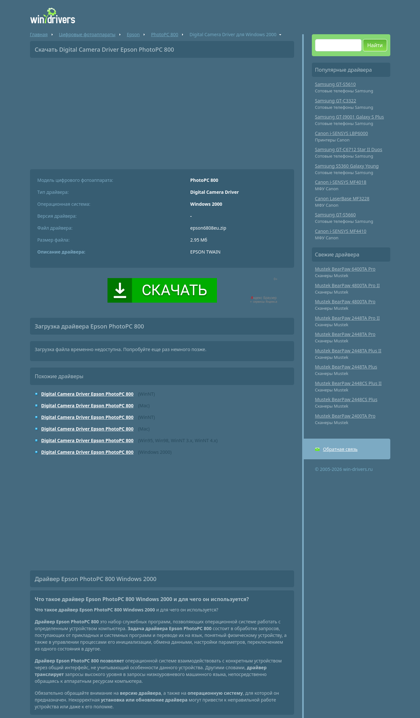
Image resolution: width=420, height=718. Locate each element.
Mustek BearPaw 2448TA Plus (346, 367)
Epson (133, 34)
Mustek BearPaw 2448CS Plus (346, 399)
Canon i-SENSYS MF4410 (340, 231)
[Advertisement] (162, 111)
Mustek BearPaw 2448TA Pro (345, 334)
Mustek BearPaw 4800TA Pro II (347, 285)
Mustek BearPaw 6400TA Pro (345, 269)
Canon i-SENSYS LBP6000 (341, 133)
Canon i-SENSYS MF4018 (340, 182)
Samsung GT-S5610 (335, 84)
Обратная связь (340, 449)
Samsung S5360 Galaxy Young (347, 166)
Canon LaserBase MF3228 (342, 198)
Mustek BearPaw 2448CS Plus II (348, 383)
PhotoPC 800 (164, 34)
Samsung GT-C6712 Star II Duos (349, 149)
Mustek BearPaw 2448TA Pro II (347, 318)
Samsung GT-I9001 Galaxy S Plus (349, 117)
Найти (375, 45)
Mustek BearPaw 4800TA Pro (345, 301)
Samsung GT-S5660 (335, 215)
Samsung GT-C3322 (335, 101)
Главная (39, 34)
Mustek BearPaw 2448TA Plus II (348, 351)
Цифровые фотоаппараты (87, 34)
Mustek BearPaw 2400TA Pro (345, 416)
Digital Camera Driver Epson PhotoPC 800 (87, 394)
